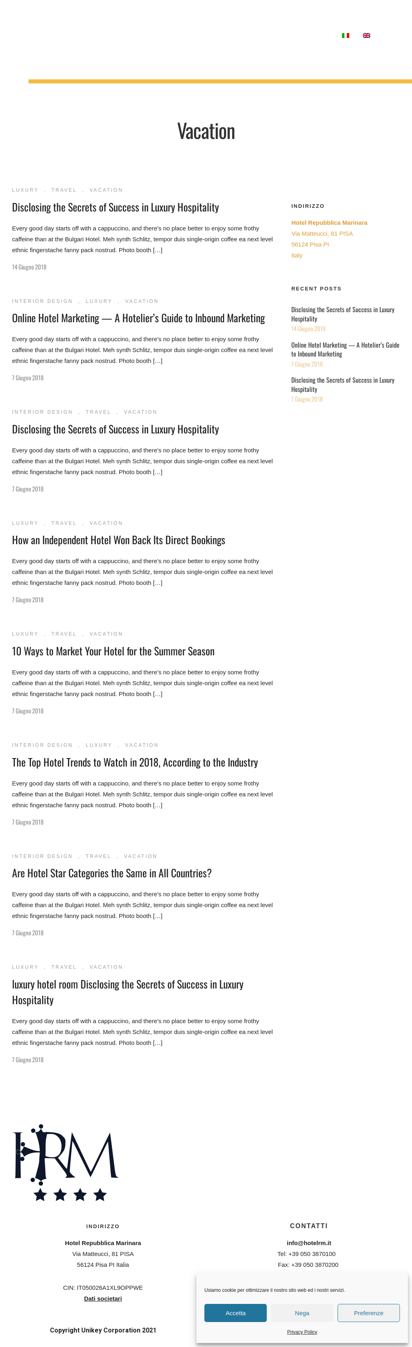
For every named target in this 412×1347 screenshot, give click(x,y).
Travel (64, 190)
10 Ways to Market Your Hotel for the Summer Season (113, 651)
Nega (302, 1313)
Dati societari (103, 1298)
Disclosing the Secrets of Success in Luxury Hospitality (115, 207)
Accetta (236, 1313)
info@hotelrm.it (309, 1242)
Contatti (318, 35)
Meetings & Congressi (72, 41)
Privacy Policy (302, 1332)
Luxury (25, 190)
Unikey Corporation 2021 (119, 1330)
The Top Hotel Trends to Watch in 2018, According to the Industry (135, 762)
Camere (52, 29)
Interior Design (42, 301)
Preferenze (368, 1313)
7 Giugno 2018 (27, 377)
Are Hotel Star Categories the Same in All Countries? (112, 873)
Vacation (107, 190)
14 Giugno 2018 (29, 266)
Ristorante (89, 29)
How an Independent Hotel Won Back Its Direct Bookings (118, 539)
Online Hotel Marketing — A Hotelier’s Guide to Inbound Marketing (138, 317)
